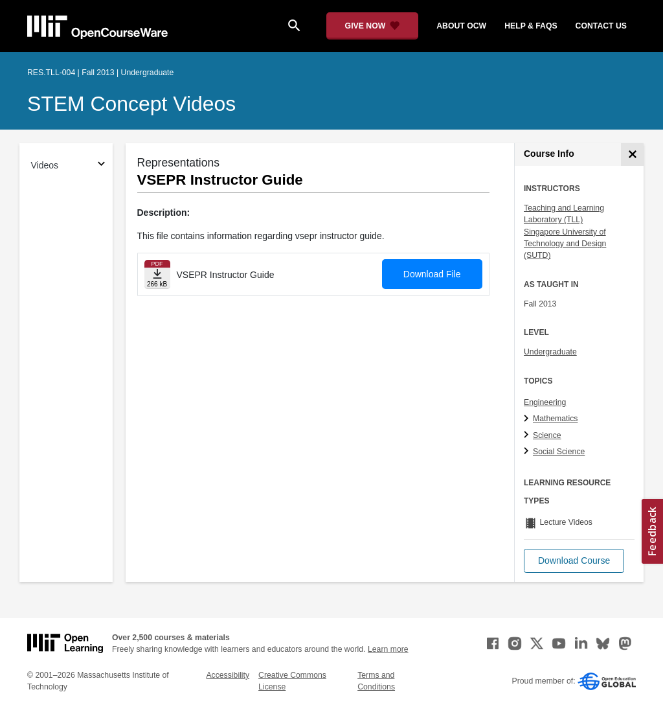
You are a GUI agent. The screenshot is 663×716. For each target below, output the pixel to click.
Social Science (559, 451)
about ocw (461, 25)
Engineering (545, 402)
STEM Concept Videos (131, 103)
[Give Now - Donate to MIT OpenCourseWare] (372, 26)
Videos (45, 165)
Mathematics (555, 418)
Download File (432, 274)
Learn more (388, 649)
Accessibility (227, 675)
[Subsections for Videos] (101, 165)
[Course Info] (632, 154)
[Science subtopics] (528, 435)
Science (547, 435)
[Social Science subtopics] (528, 451)
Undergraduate (550, 351)
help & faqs (530, 25)
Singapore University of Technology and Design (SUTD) (565, 243)
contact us (601, 25)
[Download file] (157, 274)
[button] (574, 561)
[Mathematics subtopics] (528, 419)
